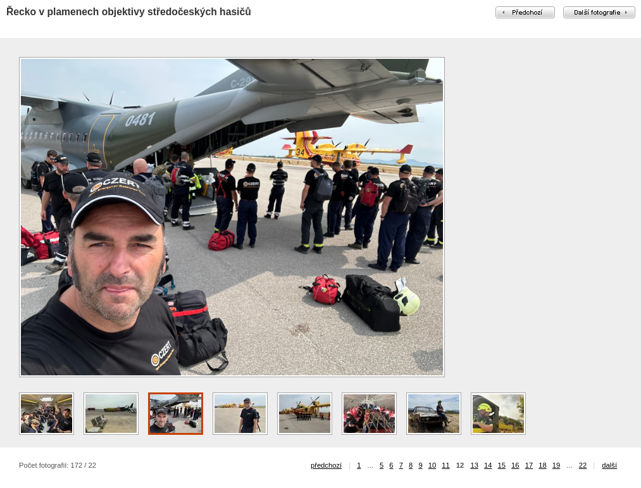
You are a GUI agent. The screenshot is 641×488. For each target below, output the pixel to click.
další (609, 465)
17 (529, 465)
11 (445, 465)
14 (488, 465)
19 (556, 465)
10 (432, 465)
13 (474, 465)
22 (583, 465)
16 (515, 465)
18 (542, 465)
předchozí (326, 465)
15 (502, 465)
